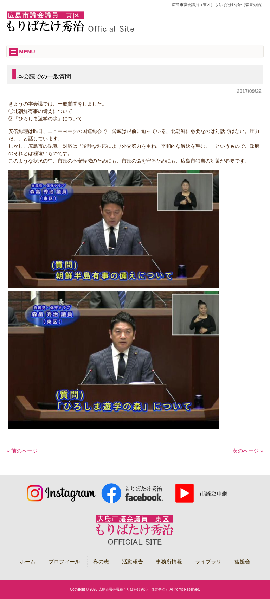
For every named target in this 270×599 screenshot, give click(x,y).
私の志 (101, 562)
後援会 (242, 562)
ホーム (28, 562)
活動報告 (132, 562)
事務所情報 (169, 562)
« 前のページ (22, 451)
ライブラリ (208, 562)
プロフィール (64, 562)
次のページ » (247, 451)
